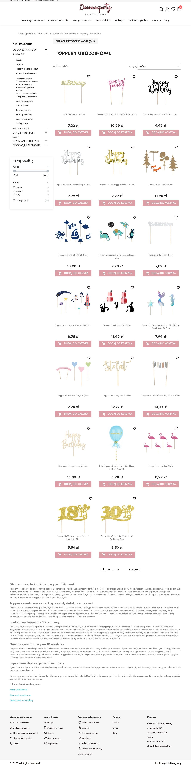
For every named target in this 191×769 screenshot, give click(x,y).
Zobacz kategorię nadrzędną (75, 41)
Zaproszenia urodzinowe (27, 81)
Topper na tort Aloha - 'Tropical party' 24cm (117, 114)
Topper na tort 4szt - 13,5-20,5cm (73, 395)
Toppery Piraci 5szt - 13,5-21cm (117, 325)
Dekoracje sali (22, 105)
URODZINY (18, 54)
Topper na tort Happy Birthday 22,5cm (161, 114)
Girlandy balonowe (24, 114)
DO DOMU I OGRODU (25, 49)
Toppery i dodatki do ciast (27, 68)
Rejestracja (48, 722)
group (174, 763)
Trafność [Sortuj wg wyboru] (159, 66)
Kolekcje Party (22, 123)
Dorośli (19, 59)
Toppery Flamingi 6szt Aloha (160, 465)
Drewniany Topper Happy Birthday (73, 465)
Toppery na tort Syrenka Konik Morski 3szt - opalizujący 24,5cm (160, 327)
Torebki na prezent (24, 78)
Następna (135, 570)
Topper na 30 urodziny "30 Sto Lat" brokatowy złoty (117, 538)
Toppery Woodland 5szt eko (160, 184)
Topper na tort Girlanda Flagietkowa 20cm (161, 395)
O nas (115, 727)
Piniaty (19, 90)
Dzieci (18, 64)
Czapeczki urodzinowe (20, 695)
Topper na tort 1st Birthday (73, 114)
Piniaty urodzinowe (18, 689)
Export (16, 137)
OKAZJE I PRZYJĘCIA (23, 132)
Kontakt (116, 722)
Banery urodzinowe (24, 101)
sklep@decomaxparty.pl (159, 745)
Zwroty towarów (85, 753)
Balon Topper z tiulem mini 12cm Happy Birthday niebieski (117, 467)
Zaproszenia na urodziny (21, 700)
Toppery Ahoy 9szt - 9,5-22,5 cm (73, 254)
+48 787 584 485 (155, 741)
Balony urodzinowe (24, 118)
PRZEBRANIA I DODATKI (26, 141)
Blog (115, 733)
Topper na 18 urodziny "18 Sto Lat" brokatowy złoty (73, 538)
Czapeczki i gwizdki (25, 87)
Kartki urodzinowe (24, 84)
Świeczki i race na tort (26, 93)
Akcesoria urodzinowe (25, 73)
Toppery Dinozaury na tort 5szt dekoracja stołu (117, 256)
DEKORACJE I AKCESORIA (26, 145)
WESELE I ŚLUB (21, 128)
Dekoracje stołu (22, 109)
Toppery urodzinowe (26, 96)
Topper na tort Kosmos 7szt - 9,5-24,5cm (73, 325)
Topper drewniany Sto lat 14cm (117, 395)
